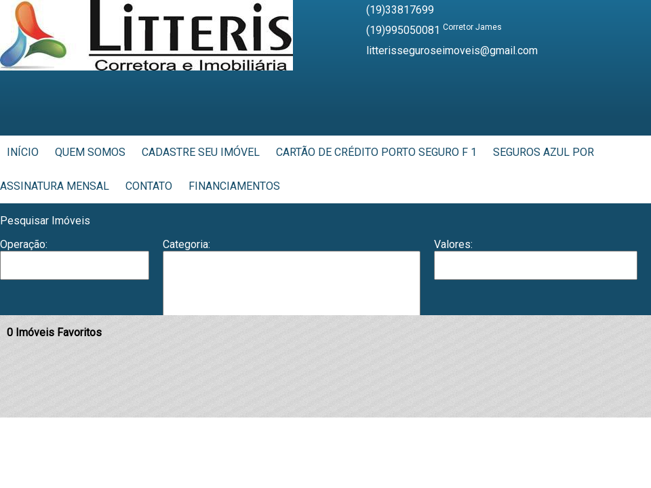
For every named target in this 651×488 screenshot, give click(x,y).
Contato (148, 186)
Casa (291, 292)
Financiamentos (234, 186)
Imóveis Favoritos (54, 332)
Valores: (453, 244)
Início (23, 152)
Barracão (291, 278)
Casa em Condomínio (291, 306)
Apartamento (291, 265)
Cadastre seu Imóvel (201, 152)
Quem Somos (90, 152)
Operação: (23, 244)
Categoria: (186, 244)
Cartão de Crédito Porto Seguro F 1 (376, 152)
